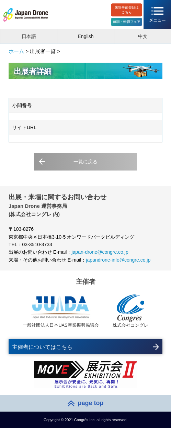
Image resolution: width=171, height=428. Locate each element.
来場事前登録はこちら (127, 9)
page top (91, 403)
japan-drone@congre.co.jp (99, 252)
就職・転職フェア (126, 22)
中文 (143, 36)
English (86, 36)
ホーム (16, 51)
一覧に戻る (85, 161)
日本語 (29, 36)
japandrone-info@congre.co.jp (118, 260)
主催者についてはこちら (42, 347)
